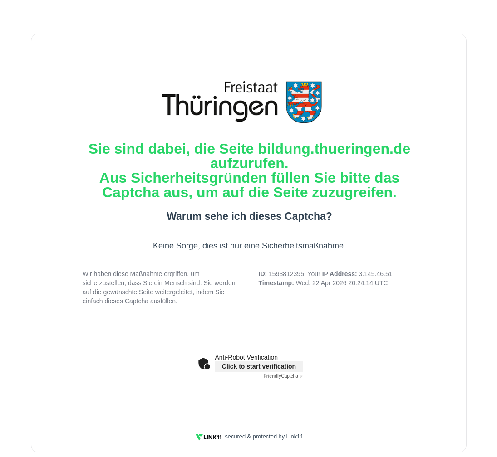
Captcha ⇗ (283, 376)
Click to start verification (259, 366)
